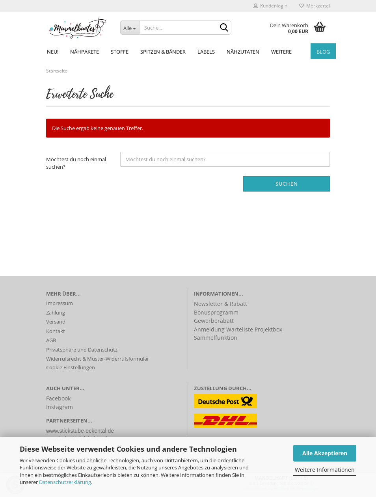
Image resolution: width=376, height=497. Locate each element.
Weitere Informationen (325, 469)
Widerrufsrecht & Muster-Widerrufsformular (97, 358)
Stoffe (119, 51)
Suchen (286, 183)
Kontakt (55, 331)
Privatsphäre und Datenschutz (81, 349)
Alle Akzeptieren (324, 453)
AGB (51, 340)
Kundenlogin (270, 5)
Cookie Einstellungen (70, 367)
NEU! (52, 51)
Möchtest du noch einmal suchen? (76, 163)
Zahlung (55, 312)
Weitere (281, 51)
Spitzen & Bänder (163, 51)
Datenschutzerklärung (65, 482)
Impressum (59, 303)
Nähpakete (84, 51)
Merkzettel (314, 5)
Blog (323, 51)
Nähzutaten (243, 51)
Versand (55, 321)
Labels (206, 51)
